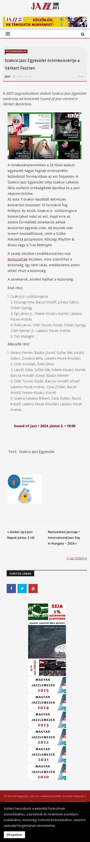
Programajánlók (16, 51)
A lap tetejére (76, 558)
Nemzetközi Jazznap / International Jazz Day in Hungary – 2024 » (64, 537)
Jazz (7, 76)
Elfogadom (14, 834)
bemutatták (18, 259)
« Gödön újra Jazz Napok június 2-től (20, 535)
